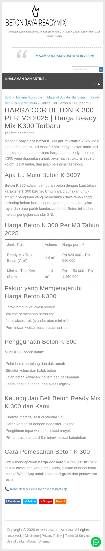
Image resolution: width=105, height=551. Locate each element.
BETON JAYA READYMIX (54, 530)
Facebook (13, 501)
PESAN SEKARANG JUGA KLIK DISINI (64, 56)
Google (46, 501)
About (31, 541)
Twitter (30, 501)
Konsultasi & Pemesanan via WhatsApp (38, 489)
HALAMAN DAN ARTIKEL (25, 79)
